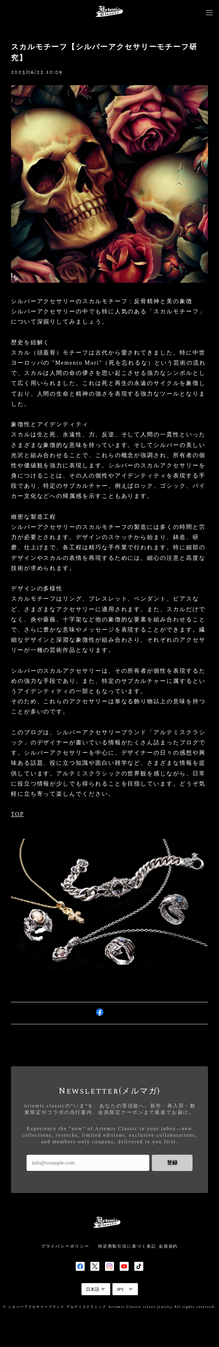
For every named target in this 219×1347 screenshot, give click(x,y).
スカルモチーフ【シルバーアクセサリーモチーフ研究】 (104, 52)
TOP (17, 814)
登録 (172, 1163)
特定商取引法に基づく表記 (127, 1246)
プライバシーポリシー (65, 1246)
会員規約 (168, 1246)
